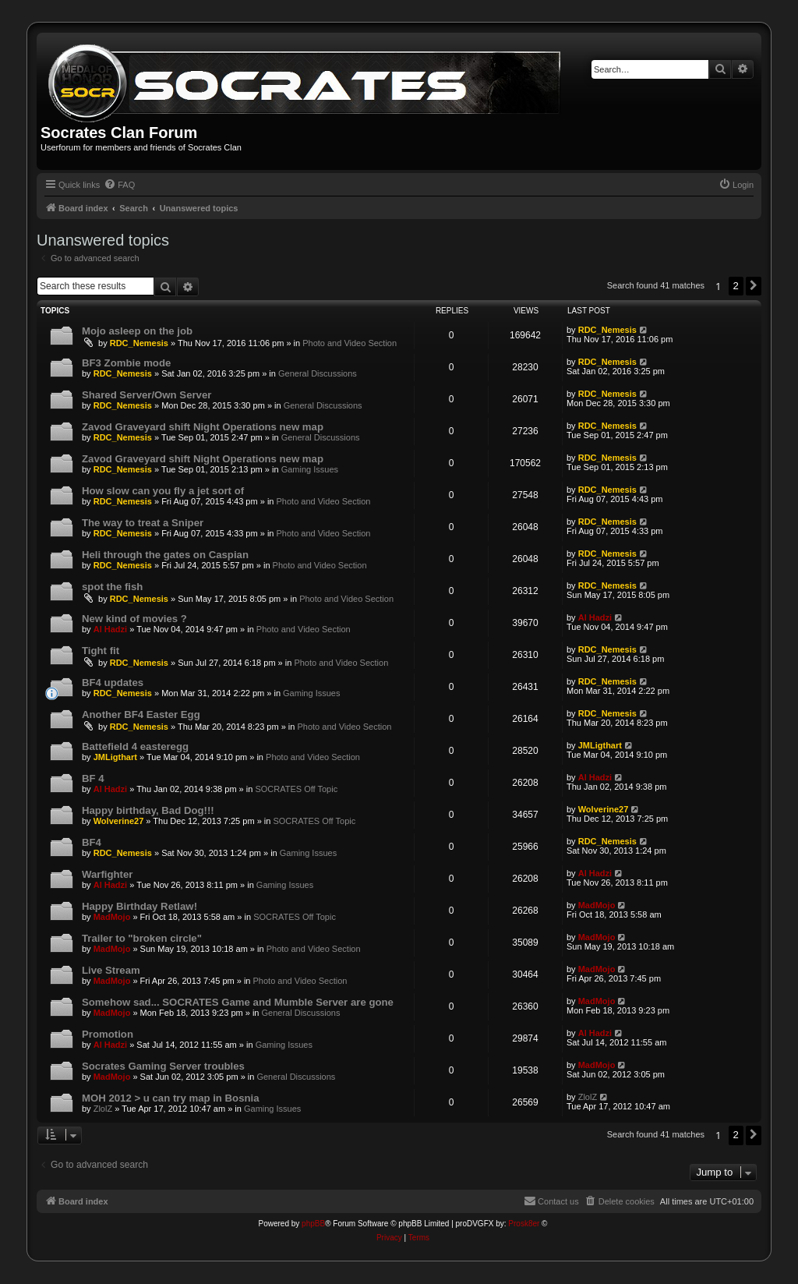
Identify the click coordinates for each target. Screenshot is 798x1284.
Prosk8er (523, 1223)
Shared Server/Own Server (146, 395)
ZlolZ (103, 1108)
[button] (753, 286)
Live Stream (111, 970)
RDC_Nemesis (139, 343)
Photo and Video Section (349, 343)
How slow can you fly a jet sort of (163, 491)
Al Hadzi (110, 629)
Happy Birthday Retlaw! (139, 906)
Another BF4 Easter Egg (141, 714)
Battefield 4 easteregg (135, 746)
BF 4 (93, 778)
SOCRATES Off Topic (296, 789)
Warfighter (107, 874)
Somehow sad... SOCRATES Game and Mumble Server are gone (238, 1002)
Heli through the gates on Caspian (165, 555)
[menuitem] (119, 184)
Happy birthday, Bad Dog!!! (148, 810)
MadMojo (112, 916)
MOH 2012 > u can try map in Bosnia (171, 1098)
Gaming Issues (309, 469)
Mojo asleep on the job (137, 331)
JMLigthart (115, 757)
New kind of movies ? (134, 618)
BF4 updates (112, 682)
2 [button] (736, 286)
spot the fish (112, 586)
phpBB (313, 1223)
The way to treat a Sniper (142, 523)
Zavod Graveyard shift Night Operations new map (202, 427)
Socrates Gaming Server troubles (163, 1066)
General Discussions (317, 373)
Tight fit (100, 650)
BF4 (91, 842)
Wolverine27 (119, 821)
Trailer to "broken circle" (142, 938)
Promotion (107, 1034)
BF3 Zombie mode (126, 363)
